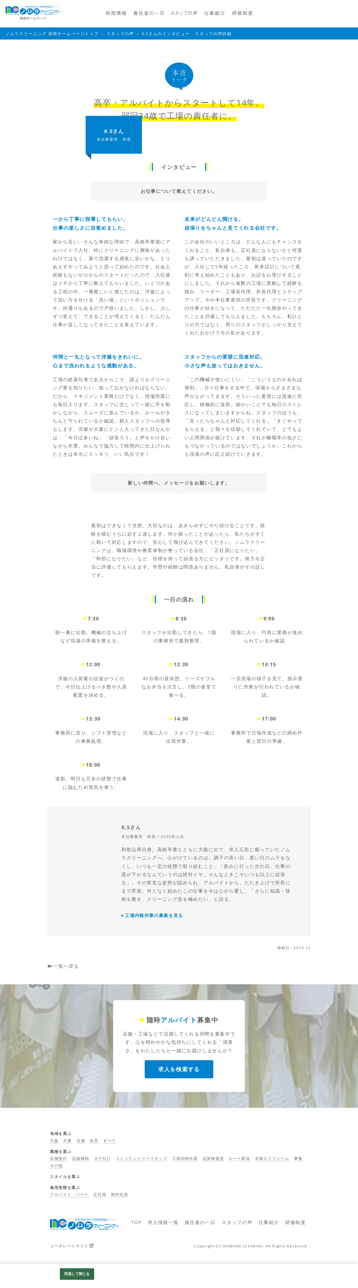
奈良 (94, 1140)
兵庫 (67, 1140)
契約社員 (119, 1194)
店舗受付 (58, 1158)
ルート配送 (239, 1158)
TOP (136, 1222)
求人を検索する (179, 1069)
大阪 (54, 1140)
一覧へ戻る (66, 966)
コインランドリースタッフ (141, 1158)
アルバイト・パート (69, 1194)
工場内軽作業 (185, 1158)
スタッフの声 (237, 1222)
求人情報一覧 (163, 1222)
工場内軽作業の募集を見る (154, 915)
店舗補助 (80, 1158)
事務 (298, 1158)
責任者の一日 (200, 1222)
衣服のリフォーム (272, 1158)
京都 (81, 1140)
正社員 (99, 1194)
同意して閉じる (77, 1273)
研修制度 (295, 1222)
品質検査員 (213, 1158)
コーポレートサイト (69, 1245)
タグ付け (102, 1158)
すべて (109, 1140)
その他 (56, 1165)
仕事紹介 (269, 1222)
